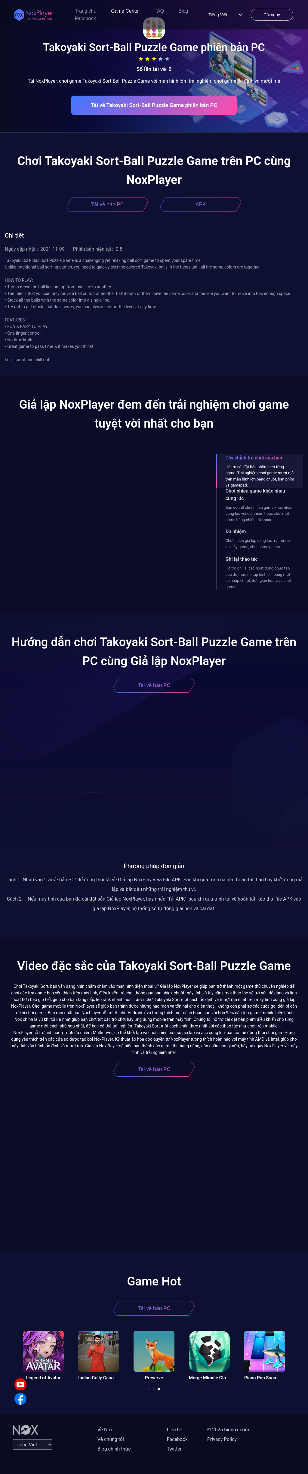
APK (201, 204)
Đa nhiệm (236, 531)
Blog (183, 11)
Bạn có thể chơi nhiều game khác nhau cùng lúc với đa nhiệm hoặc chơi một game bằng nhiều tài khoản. (259, 513)
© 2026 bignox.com (228, 1430)
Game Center (125, 11)
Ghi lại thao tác (242, 559)
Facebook (85, 18)
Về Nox (105, 1430)
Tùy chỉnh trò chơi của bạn (254, 458)
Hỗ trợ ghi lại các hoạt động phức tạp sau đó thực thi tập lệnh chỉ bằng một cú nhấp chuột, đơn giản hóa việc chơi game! (258, 577)
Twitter (174, 1449)
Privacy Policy (222, 1439)
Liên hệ (174, 1430)
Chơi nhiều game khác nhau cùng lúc (255, 494)
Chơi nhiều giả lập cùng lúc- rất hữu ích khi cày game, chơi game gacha (259, 543)
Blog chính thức (114, 1449)
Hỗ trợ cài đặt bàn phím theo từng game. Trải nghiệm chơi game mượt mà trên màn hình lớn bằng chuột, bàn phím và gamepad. (260, 476)
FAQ (159, 11)
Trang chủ (86, 11)
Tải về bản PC (107, 204)
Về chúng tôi (110, 1439)
